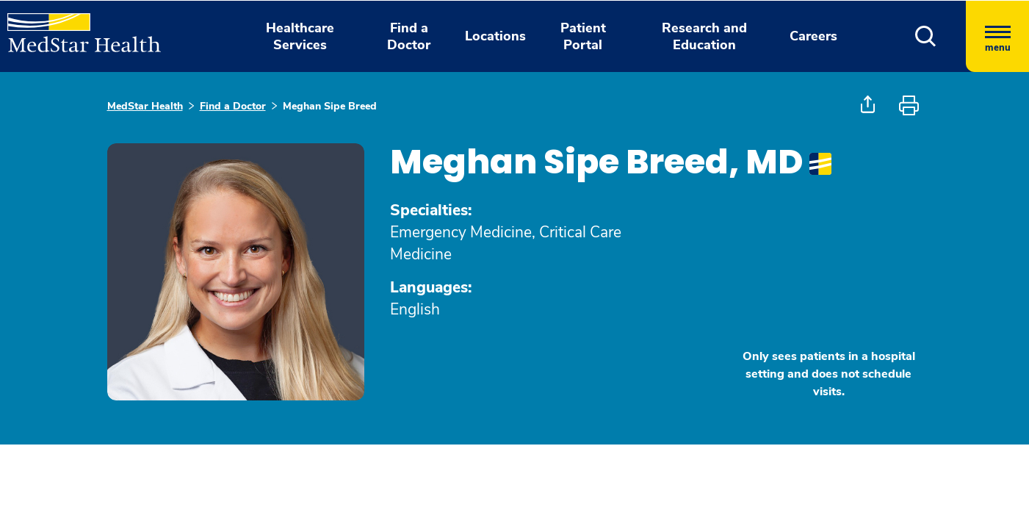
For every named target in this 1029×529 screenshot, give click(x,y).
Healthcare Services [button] (300, 36)
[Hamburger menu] (997, 36)
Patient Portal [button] (583, 36)
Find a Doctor (233, 106)
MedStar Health (145, 106)
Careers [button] (813, 36)
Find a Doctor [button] (408, 36)
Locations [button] (495, 36)
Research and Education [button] (704, 36)
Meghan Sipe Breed (330, 106)
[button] (926, 36)
